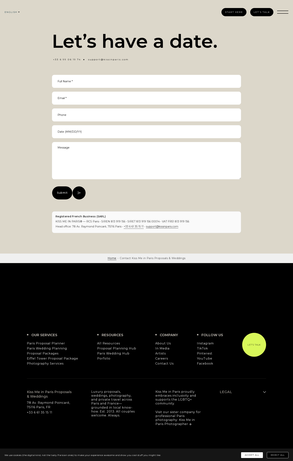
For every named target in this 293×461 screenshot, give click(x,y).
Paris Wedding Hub (113, 353)
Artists (160, 353)
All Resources (108, 343)
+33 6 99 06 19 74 (67, 59)
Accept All (252, 455)
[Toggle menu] (282, 12)
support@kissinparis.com (108, 59)
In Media (162, 348)
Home (112, 258)
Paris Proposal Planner (46, 343)
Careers (161, 358)
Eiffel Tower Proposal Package (52, 358)
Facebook (205, 363)
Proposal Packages (42, 353)
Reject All (278, 455)
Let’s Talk (262, 12)
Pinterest (204, 353)
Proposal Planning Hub (116, 348)
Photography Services (45, 363)
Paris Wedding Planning (47, 348)
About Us (163, 343)
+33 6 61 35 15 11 (134, 226)
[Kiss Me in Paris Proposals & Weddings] (146, 11)
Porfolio (103, 358)
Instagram (205, 343)
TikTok (202, 348)
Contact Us (164, 363)
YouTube (204, 358)
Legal (226, 392)
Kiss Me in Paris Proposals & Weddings (146, 298)
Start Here (234, 12)
